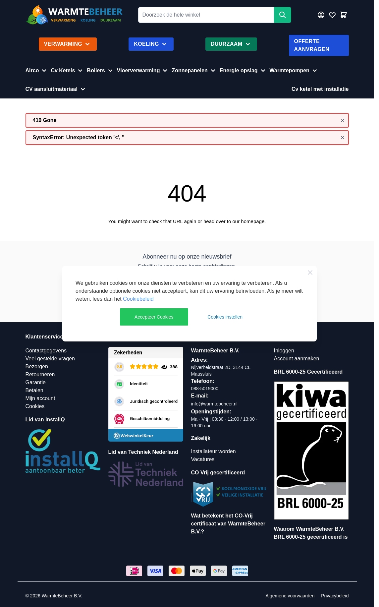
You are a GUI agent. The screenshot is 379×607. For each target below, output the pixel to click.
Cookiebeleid (138, 299)
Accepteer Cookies (154, 317)
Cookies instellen (225, 317)
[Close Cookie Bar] (310, 272)
